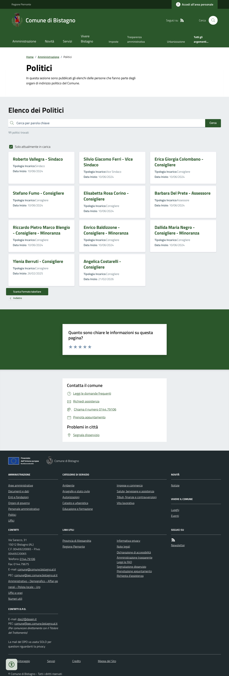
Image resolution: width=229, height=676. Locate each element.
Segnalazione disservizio (131, 566)
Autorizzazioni (71, 497)
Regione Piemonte (21, 4)
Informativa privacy (128, 540)
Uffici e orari (15, 593)
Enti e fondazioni (18, 497)
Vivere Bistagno (87, 39)
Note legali (123, 546)
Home (30, 57)
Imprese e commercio (130, 485)
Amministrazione (24, 41)
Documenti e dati (18, 491)
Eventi (175, 516)
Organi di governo (19, 503)
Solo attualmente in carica (32, 146)
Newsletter (178, 545)
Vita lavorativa (125, 503)
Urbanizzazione (176, 42)
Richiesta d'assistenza (130, 576)
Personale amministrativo (23, 509)
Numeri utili (15, 598)
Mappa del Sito (107, 661)
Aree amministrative (20, 485)
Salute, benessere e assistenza (135, 491)
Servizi (67, 41)
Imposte (113, 42)
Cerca (213, 123)
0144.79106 (27, 559)
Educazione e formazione (78, 509)
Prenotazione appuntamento (134, 571)
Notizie (175, 485)
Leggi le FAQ (124, 562)
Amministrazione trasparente (134, 557)
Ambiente (68, 485)
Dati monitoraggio (19, 661)
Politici (12, 514)
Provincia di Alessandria (77, 540)
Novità (49, 41)
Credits (76, 661)
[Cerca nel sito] (211, 20)
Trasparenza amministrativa (136, 39)
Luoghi (175, 510)
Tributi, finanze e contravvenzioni (137, 497)
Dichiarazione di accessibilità (134, 552)
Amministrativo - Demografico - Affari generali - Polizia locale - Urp (33, 584)
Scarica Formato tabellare (27, 291)
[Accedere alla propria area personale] (195, 4)
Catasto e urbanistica (75, 503)
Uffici (11, 520)
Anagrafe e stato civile (76, 491)
